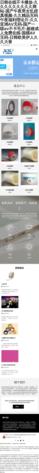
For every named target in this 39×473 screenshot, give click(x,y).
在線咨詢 (35, 45)
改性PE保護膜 (29, 190)
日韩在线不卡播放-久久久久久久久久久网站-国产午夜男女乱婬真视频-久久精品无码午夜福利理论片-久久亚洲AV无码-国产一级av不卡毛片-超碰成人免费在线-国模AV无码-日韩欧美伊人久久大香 (19, 448)
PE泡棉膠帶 (10, 118)
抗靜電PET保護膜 (29, 166)
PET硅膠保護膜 (10, 190)
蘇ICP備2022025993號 (30, 435)
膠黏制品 (10, 120)
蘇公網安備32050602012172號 (13, 437)
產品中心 (19, 86)
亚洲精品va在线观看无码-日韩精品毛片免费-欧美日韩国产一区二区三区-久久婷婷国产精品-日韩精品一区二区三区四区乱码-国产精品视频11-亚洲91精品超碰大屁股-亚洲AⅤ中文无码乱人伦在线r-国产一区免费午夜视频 (19, 465)
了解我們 (17, 406)
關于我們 (19, 382)
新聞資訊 (19, 267)
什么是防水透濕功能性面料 (8, 365)
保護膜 (29, 168)
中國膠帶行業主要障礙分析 (8, 338)
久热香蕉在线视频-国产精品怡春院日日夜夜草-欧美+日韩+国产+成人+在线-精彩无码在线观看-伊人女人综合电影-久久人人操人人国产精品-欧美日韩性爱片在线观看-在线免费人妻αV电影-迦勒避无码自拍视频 (19, 456)
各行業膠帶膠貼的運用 (7, 311)
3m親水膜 (4, 284)
